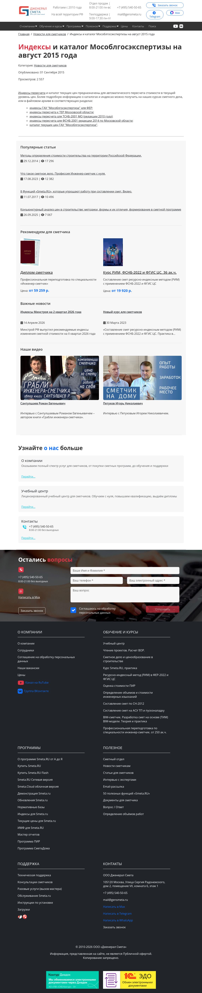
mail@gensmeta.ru (129, 14)
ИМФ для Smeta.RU (31, 828)
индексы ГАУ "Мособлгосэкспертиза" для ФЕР (61, 108)
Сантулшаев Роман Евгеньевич (43, 403)
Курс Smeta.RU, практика (120, 668)
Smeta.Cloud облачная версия (38, 786)
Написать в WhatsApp (118, 920)
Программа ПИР (29, 841)
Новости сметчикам (116, 766)
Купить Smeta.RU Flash (33, 773)
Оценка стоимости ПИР (119, 686)
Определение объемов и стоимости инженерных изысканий (128, 695)
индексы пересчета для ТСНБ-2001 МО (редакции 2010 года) (71, 116)
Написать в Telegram (117, 914)
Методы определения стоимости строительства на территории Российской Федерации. (81, 155)
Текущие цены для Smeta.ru (37, 821)
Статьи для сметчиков (118, 773)
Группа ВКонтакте (33, 691)
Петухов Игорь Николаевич (123, 403)
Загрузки (24, 909)
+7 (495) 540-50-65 (129, 7)
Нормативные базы (31, 807)
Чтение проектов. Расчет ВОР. (124, 650)
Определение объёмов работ (123, 814)
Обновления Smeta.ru (33, 800)
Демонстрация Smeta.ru (34, 793)
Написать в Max (29, 597)
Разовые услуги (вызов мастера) (40, 889)
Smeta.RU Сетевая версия (35, 780)
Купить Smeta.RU (29, 766)
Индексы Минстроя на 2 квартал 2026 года (51, 312)
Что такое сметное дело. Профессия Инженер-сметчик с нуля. (63, 173)
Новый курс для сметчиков (122, 312)
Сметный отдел (113, 759)
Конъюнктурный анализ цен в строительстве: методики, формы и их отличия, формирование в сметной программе (101, 209)
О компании (26, 643)
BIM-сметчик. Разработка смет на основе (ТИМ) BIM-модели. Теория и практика (135, 719)
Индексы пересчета (31, 93)
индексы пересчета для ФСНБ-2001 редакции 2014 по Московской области (81, 121)
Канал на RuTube (33, 683)
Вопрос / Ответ (113, 807)
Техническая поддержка (34, 875)
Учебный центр (113, 643)
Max (175, 13)
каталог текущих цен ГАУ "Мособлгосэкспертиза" (63, 125)
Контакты (138, 26)
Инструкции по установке (35, 903)
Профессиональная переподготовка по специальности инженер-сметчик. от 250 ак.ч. (134, 730)
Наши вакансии (28, 668)
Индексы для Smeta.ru (33, 814)
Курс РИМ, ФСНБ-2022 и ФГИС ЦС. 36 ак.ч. (140, 272)
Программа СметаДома (34, 848)
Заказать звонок (165, 5)
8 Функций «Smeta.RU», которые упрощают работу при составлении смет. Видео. (76, 191)
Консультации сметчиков (35, 882)
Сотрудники (26, 650)
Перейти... (28, 477)
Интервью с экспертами (119, 780)
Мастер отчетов (29, 834)
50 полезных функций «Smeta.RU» (126, 793)
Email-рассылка (113, 786)
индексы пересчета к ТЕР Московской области (61, 112)
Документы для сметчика (120, 800)
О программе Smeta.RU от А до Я (40, 759)
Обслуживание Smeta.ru (34, 896)
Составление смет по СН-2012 (123, 704)
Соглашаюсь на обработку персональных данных (97, 611)
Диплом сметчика (37, 272)
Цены (124, 26)
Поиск (152, 26)
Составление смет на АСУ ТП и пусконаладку (133, 710)
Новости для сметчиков (50, 65)
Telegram (155, 15)
